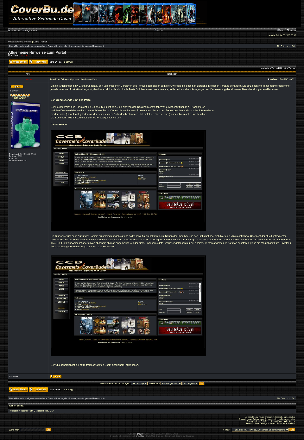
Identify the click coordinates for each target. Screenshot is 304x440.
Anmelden (14, 30)
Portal (158, 30)
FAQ (280, 30)
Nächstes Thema (287, 68)
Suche (291, 30)
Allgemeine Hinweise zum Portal (37, 52)
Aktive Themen (40, 42)
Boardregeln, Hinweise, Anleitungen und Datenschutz (80, 46)
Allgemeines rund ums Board (39, 46)
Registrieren (29, 30)
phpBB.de (140, 436)
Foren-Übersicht (16, 46)
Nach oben (14, 376)
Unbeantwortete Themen (20, 42)
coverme (24, 55)
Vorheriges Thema (269, 68)
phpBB (140, 434)
